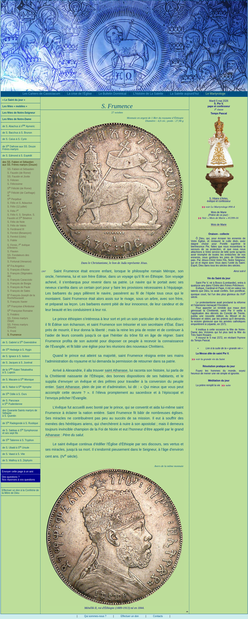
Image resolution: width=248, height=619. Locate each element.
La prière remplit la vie (208, 385)
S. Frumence (14, 334)
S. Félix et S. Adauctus (19, 203)
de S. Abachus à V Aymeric (18, 126)
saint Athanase (116, 370)
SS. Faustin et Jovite (18, 176)
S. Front (11, 331)
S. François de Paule (18, 287)
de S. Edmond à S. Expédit (17, 155)
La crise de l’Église (79, 93)
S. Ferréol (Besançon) (19, 233)
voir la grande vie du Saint (210, 359)
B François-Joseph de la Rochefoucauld (21, 296)
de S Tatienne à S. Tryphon (18, 440)
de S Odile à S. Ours (14, 394)
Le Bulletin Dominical (112, 93)
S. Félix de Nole (16, 222)
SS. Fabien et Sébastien (20, 169)
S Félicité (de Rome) (19, 188)
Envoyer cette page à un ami (17, 471)
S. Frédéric (13, 314)
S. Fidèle (12, 240)
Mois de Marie (219, 224)
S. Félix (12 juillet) (17, 206)
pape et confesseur (219, 106)
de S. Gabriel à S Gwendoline (19, 342)
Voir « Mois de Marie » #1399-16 (220, 217)
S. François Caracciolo (19, 279)
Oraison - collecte (219, 234)
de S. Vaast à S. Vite (13, 454)
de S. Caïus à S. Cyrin (14, 139)
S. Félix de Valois (16, 225)
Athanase (52, 435)
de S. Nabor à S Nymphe (17, 387)
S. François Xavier (17, 301)
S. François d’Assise (18, 269)
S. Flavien (12, 251)
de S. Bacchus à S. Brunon (17, 132)
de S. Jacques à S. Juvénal (17, 362)
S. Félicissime (15, 184)
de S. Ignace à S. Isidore (16, 356)
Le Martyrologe (215, 93)
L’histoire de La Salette (148, 93)
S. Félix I (13, 211)
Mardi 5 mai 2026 (218, 101)
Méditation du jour (218, 380)
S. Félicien (13, 180)
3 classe (218, 109)
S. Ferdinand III (15, 229)
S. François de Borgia (19, 283)
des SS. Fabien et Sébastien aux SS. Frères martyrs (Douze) (19, 163)
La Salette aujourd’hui (184, 93)
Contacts (158, 616)
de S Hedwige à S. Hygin (17, 349)
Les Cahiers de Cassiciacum (41, 93)
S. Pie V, (219, 103)
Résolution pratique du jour (219, 366)
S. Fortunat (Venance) (19, 261)
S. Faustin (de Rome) (19, 173)
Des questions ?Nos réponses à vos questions (18, 478)
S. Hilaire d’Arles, (218, 198)
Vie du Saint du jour (218, 278)
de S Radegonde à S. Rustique (20, 423)
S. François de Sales (18, 291)
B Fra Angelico (15, 266)
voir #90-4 (220, 206)
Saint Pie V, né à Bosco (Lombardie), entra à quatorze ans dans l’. (218, 318)
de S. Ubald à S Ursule (15, 447)
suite (228, 385)
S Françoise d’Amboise (21, 306)
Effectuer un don (130, 616)
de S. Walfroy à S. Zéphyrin (17, 460)
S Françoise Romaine (20, 311)
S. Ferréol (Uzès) (16, 236)
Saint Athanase (68, 387)
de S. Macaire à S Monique (18, 379)
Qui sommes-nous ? (95, 616)
